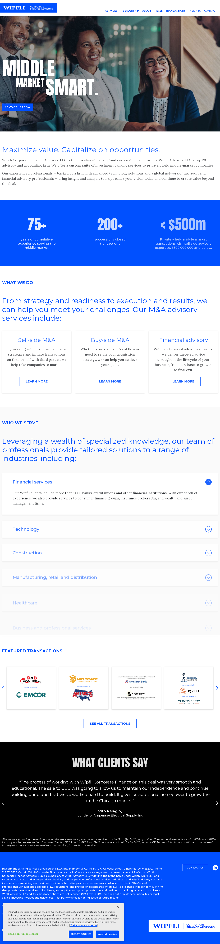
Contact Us (195, 867)
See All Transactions (110, 724)
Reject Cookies (81, 934)
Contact (210, 10)
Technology (26, 541)
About (146, 10)
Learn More (37, 381)
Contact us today (17, 107)
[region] (63, 922)
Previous (4, 688)
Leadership (131, 10)
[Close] (118, 907)
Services (111, 10)
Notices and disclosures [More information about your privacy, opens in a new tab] (83, 925)
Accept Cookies (107, 934)
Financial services (32, 491)
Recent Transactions (170, 10)
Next (216, 688)
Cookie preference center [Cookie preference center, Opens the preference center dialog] (23, 933)
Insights (195, 10)
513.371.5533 (9, 872)
